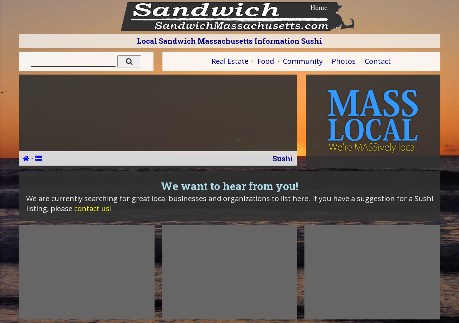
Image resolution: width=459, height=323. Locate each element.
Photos (344, 61)
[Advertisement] (87, 272)
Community (303, 61)
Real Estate (230, 61)
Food (265, 61)
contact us (91, 208)
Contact (378, 61)
